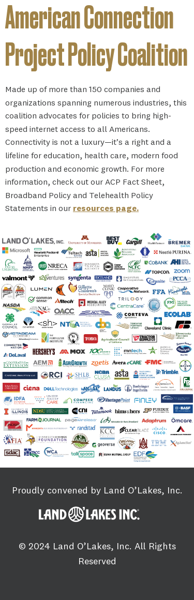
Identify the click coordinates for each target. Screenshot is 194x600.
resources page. (106, 208)
